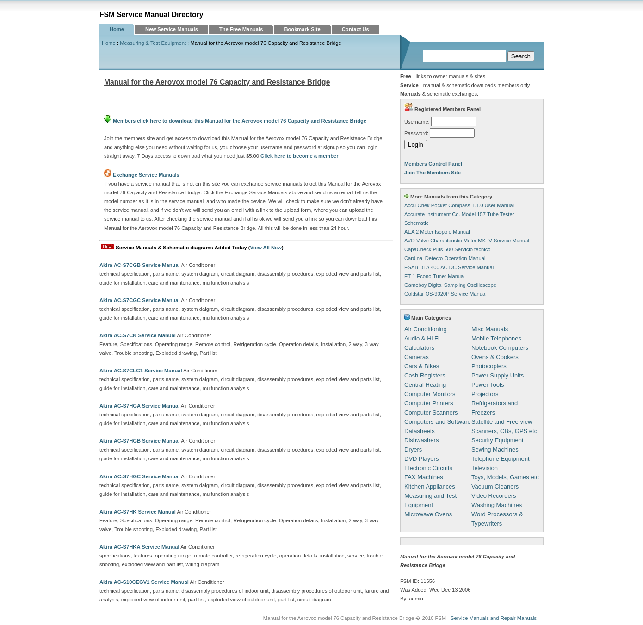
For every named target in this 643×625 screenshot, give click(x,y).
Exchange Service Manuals (146, 175)
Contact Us (355, 29)
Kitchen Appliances (429, 486)
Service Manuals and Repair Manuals (494, 618)
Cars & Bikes (421, 366)
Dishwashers (421, 440)
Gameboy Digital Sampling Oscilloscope (450, 285)
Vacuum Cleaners (495, 486)
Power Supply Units (497, 375)
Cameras (416, 356)
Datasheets (419, 430)
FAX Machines (423, 477)
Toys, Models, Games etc (505, 477)
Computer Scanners (431, 412)
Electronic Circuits (428, 467)
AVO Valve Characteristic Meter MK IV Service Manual (466, 240)
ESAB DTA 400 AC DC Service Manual (449, 267)
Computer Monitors (430, 393)
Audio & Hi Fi (421, 338)
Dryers (413, 449)
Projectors (485, 393)
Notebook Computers (499, 347)
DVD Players (421, 458)
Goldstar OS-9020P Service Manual (445, 294)
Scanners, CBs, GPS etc (504, 430)
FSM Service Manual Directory (151, 15)
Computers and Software (437, 421)
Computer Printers (428, 403)
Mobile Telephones (496, 338)
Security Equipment (497, 440)
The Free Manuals (241, 29)
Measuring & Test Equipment (153, 43)
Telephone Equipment (500, 458)
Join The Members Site (432, 172)
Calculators (419, 347)
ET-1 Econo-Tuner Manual (434, 276)
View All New (266, 247)
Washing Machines (496, 504)
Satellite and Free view (501, 421)
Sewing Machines (495, 449)
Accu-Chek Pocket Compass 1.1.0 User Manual (459, 205)
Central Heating (425, 384)
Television (484, 467)
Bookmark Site (302, 29)
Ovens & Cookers (495, 356)
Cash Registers (424, 375)
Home (117, 29)
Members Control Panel (433, 164)
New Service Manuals (171, 29)
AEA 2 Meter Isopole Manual (437, 232)
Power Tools (487, 384)
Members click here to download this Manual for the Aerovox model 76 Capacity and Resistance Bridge (235, 121)
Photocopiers (489, 366)
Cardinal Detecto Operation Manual (444, 258)
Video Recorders (493, 495)
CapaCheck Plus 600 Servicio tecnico (447, 249)
